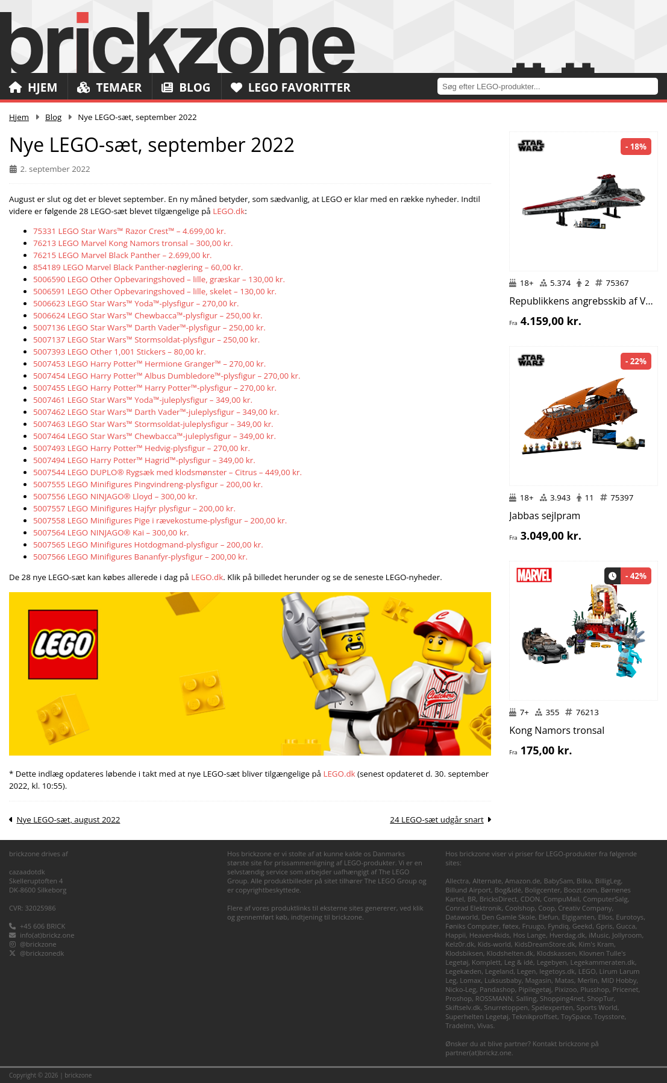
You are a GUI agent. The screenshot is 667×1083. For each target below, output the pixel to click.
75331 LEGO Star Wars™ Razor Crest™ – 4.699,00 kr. (129, 231)
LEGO (587, 971)
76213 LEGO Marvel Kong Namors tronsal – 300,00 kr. (133, 243)
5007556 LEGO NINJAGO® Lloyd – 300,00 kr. (115, 496)
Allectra (457, 880)
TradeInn (459, 1025)
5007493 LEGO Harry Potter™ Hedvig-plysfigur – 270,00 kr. (141, 448)
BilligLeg (608, 880)
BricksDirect (498, 898)
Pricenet (626, 989)
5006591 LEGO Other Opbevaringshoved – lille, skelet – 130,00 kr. (155, 291)
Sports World (597, 1007)
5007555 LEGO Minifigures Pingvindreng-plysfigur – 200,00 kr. (148, 484)
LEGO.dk (229, 211)
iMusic (599, 934)
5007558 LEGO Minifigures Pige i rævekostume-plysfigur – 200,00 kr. (160, 520)
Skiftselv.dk (462, 1007)
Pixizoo (566, 989)
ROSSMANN (494, 998)
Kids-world (494, 944)
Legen (526, 971)
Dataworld (461, 916)
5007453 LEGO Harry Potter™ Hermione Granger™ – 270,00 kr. (149, 363)
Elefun (549, 916)
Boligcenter (542, 889)
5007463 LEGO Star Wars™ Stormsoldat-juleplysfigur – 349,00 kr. (153, 423)
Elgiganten (578, 916)
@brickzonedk (42, 953)
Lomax (470, 980)
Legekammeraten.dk (603, 962)
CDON (530, 898)
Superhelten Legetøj (477, 1016)
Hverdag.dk (568, 934)
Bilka (584, 880)
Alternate (486, 880)
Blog (185, 87)
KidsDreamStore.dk (545, 944)
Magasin (538, 980)
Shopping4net (562, 998)
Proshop (458, 998)
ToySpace (575, 1016)
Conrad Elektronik (473, 907)
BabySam (558, 880)
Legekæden (463, 971)
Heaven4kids (489, 934)
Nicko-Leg (460, 989)
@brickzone (38, 944)
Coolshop (519, 907)
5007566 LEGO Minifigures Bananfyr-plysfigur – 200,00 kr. (140, 556)
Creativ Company (585, 907)
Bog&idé (508, 889)
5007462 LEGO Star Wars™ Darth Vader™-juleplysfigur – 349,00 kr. (156, 411)
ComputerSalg (605, 898)
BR (472, 898)
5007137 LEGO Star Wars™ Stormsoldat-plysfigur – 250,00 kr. (146, 339)
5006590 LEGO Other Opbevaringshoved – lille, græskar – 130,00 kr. (159, 279)
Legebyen (552, 962)
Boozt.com (580, 889)
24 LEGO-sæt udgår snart (436, 819)
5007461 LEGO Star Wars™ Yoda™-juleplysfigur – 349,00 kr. (142, 399)
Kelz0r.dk (459, 944)
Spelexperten (552, 1007)
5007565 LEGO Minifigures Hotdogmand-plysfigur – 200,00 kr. (148, 544)
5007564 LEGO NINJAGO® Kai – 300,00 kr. (111, 532)
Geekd (582, 925)
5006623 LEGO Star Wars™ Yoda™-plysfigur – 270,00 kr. (136, 303)
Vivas (485, 1025)
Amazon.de (522, 880)
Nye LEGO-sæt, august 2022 (68, 819)
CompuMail (561, 898)
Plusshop (594, 989)
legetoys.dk (557, 971)
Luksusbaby (503, 980)
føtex (511, 925)
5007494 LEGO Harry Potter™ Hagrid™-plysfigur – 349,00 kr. (144, 460)
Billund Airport (468, 889)
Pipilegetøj (534, 989)
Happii (455, 934)
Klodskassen (556, 953)
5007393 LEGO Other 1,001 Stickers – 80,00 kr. (119, 351)
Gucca (625, 925)
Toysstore (609, 1016)
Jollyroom (627, 934)
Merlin (588, 980)
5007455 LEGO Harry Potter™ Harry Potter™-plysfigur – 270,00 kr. (155, 387)
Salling (526, 998)
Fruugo (533, 925)
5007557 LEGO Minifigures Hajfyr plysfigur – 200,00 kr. (134, 508)
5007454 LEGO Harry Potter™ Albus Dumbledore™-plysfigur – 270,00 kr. (167, 375)
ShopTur (600, 998)
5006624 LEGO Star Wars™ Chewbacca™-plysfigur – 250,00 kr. (148, 315)
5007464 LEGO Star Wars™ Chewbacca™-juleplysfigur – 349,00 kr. (154, 436)
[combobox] (552, 86)
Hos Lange (529, 934)
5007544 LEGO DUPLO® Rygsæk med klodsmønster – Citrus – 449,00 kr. (167, 472)
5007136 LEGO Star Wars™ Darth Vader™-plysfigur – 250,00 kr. (149, 327)
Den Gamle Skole (508, 916)
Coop (546, 907)
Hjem (33, 87)
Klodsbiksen (464, 953)
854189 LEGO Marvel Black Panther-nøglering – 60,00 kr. (138, 267)
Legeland (499, 971)
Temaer (109, 87)
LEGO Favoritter (291, 87)
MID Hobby (618, 980)
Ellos (605, 916)
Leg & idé (518, 962)
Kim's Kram (596, 944)
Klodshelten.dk (510, 953)
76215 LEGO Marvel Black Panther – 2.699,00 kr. (122, 255)
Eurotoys (630, 916)
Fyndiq (558, 925)
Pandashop (497, 989)
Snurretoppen (506, 1007)
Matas (564, 980)
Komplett (486, 962)
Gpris (604, 925)
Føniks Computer (472, 925)
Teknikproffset (534, 1016)
